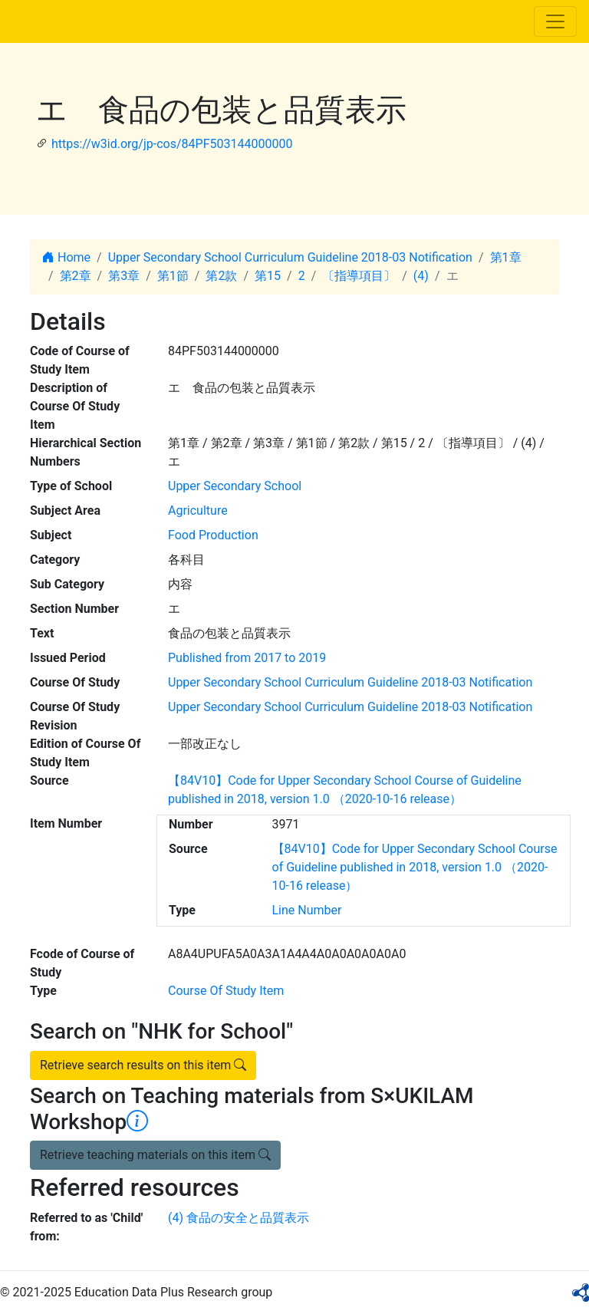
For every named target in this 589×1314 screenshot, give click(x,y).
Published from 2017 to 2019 (247, 657)
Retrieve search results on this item (143, 1065)
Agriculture (198, 510)
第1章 (506, 257)
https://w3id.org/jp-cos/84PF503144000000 (171, 144)
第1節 (173, 275)
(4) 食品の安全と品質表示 (238, 1217)
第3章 (124, 275)
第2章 (75, 275)
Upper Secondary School (234, 486)
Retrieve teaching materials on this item (155, 1155)
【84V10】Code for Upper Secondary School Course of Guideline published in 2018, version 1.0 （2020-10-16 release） (415, 867)
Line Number (307, 910)
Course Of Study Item (226, 990)
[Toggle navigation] (555, 21)
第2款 (221, 275)
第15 (268, 275)
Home (66, 257)
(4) (421, 275)
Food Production (213, 535)
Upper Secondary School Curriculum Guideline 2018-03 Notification (290, 257)
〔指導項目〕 (359, 275)
